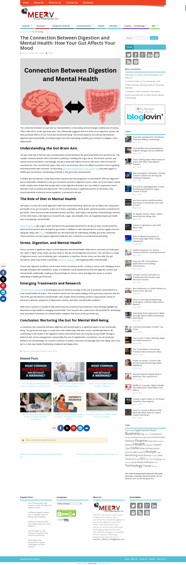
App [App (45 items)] (132, 430)
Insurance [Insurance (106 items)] (154, 448)
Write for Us (55, 2)
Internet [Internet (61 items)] (128, 452)
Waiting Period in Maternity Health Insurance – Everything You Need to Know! (68, 416)
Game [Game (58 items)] (155, 441)
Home (26, 2)
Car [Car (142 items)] (142, 434)
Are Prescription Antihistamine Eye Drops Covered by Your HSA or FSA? (36, 384)
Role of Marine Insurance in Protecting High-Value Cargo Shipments (146, 238)
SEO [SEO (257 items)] (143, 458)
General (26, 25)
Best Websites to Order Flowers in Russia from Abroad (149, 289)
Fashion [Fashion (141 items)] (130, 441)
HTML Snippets (82, 563)
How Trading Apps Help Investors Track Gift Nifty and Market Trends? (149, 161)
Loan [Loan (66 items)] (158, 452)
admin (24, 53)
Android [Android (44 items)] (128, 430)
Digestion (26, 351)
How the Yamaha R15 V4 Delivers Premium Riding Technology (148, 138)
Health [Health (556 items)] (139, 444)
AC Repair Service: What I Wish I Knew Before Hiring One (148, 215)
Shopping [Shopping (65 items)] (157, 459)
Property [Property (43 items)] (154, 456)
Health (101, 25)
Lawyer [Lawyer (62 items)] (140, 452)
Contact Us (72, 2)
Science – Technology (134, 25)
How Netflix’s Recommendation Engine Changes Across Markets (148, 149)
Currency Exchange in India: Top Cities (148, 327)
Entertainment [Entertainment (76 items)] (158, 437)
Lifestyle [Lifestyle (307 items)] (150, 451)
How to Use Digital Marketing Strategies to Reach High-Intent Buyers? (148, 302)
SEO (153, 25)
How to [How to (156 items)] (143, 448)
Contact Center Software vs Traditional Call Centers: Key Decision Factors (146, 277)
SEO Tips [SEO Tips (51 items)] (149, 459)
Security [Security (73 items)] (135, 459)
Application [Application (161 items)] (142, 430)
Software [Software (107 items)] (148, 462)
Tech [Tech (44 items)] (155, 462)
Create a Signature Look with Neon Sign (147, 226)
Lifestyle (113, 25)
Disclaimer (88, 2)
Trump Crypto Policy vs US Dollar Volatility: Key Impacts (148, 400)
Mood (55, 351)
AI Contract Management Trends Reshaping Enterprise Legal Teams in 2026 (148, 189)
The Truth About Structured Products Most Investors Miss (147, 350)
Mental (38, 351)
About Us (39, 2)
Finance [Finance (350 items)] (141, 440)
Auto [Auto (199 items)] (153, 430)
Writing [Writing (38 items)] (154, 466)
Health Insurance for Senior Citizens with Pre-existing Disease (69, 384)
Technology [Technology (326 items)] (134, 465)
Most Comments (133, 69)
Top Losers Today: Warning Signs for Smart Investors (149, 339)
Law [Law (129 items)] (134, 452)
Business (41, 25)
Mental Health (47, 351)
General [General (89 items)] (129, 444)
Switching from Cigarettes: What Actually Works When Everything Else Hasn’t (148, 315)
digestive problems (66, 259)
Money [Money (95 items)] (147, 455)
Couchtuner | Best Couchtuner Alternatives (142, 91)
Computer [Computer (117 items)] (156, 434)
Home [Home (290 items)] (134, 448)
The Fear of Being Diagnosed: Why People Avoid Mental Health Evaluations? (35, 416)
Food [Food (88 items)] (149, 440)
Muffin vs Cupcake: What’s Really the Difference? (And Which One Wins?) (148, 387)
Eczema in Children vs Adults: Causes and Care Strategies (102, 415)
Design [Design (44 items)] (127, 437)
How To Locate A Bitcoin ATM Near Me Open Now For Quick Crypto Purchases (147, 412)
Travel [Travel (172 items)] (147, 466)
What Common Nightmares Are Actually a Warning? (102, 384)
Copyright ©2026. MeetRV (29, 559)
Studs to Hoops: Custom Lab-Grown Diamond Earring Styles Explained (147, 363)
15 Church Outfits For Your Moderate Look (142, 81)
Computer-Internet (61, 25)
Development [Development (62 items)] (136, 437)
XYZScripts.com (103, 563)
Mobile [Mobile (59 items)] (140, 455)
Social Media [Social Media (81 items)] (137, 462)
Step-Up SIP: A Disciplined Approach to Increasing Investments (145, 263)
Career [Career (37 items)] (147, 434)
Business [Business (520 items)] (132, 433)
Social (129, 47)
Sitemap (152, 559)
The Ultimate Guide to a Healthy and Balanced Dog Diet (96, 454)
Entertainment (84, 25)
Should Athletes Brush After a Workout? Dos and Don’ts (147, 375)
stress (42, 232)
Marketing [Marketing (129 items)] (131, 455)
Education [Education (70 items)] (146, 437)
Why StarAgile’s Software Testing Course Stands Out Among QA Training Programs (149, 175)
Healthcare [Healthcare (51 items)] (149, 445)
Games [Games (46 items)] (160, 441)
